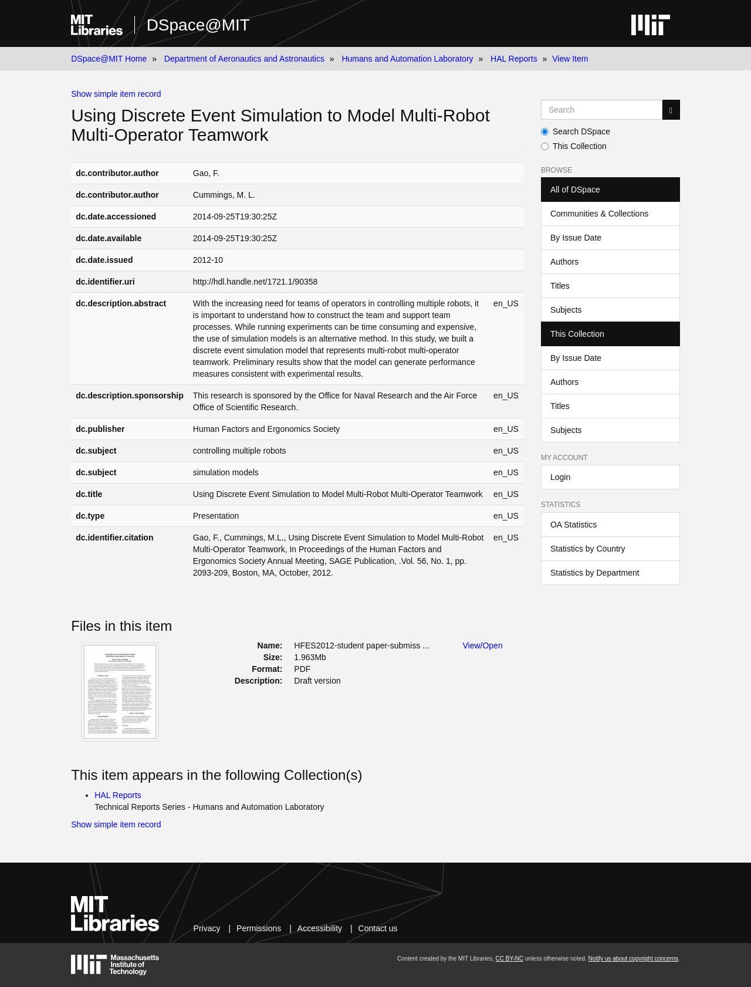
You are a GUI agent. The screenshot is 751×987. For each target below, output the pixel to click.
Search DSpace (575, 131)
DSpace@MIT (198, 25)
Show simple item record (116, 94)
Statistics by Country (587, 548)
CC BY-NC (509, 958)
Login (560, 477)
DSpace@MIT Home (109, 58)
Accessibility (319, 928)
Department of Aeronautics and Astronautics (244, 58)
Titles (560, 285)
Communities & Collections (599, 213)
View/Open (482, 645)
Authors (564, 261)
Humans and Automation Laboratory (407, 58)
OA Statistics (573, 524)
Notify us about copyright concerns (633, 958)
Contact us (378, 928)
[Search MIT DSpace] (601, 110)
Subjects (566, 310)
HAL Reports (513, 58)
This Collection (574, 146)
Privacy (207, 928)
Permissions (258, 928)
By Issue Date (575, 237)
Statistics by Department (595, 572)
